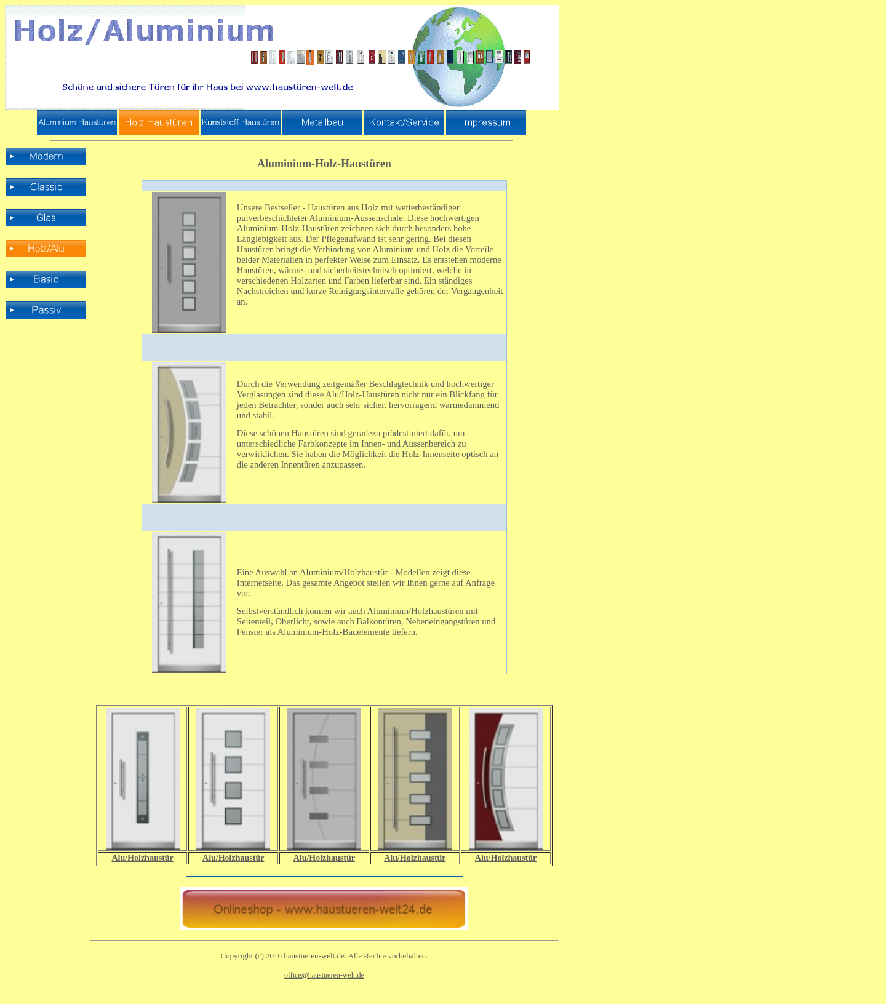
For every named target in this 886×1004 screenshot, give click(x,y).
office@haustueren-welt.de (324, 975)
